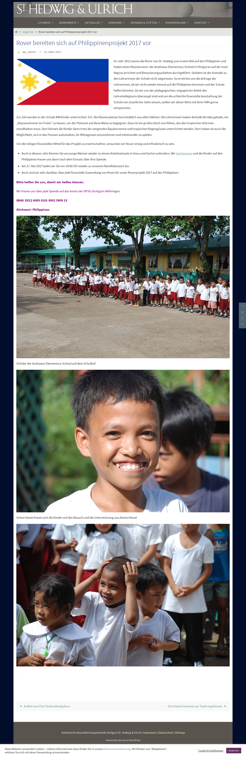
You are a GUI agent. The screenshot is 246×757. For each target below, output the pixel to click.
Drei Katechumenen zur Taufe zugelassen (198, 706)
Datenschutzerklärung (117, 749)
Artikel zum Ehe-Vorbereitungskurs (44, 706)
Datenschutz (165, 732)
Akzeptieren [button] (234, 750)
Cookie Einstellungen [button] (210, 750)
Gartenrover (184, 153)
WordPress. (135, 740)
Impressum (149, 732)
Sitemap (180, 732)
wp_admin (29, 52)
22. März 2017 (53, 52)
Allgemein (28, 32)
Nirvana (122, 740)
